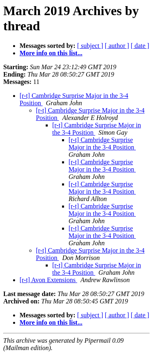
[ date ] (140, 45)
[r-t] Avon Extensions (48, 279)
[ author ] (117, 45)
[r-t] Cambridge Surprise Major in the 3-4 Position (102, 143)
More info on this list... (51, 53)
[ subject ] (90, 45)
